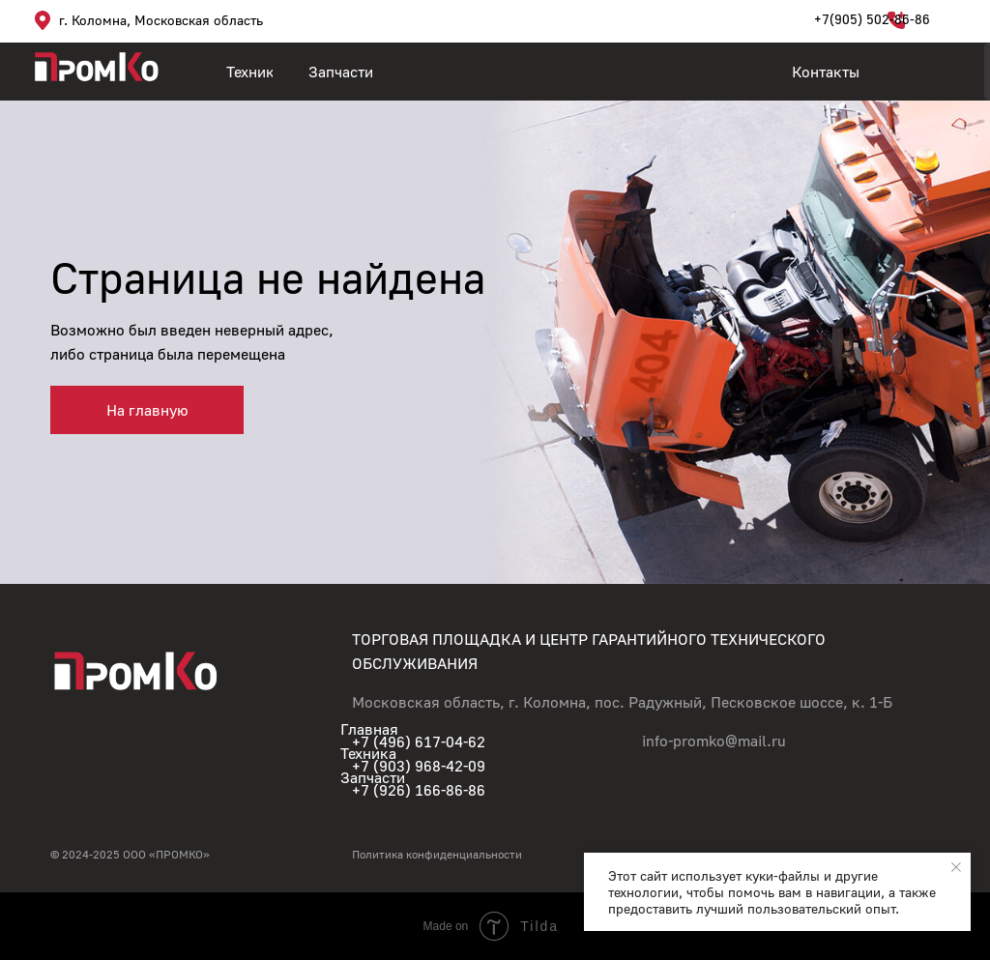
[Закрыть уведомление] (956, 867)
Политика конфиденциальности (437, 854)
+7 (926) (383, 790)
